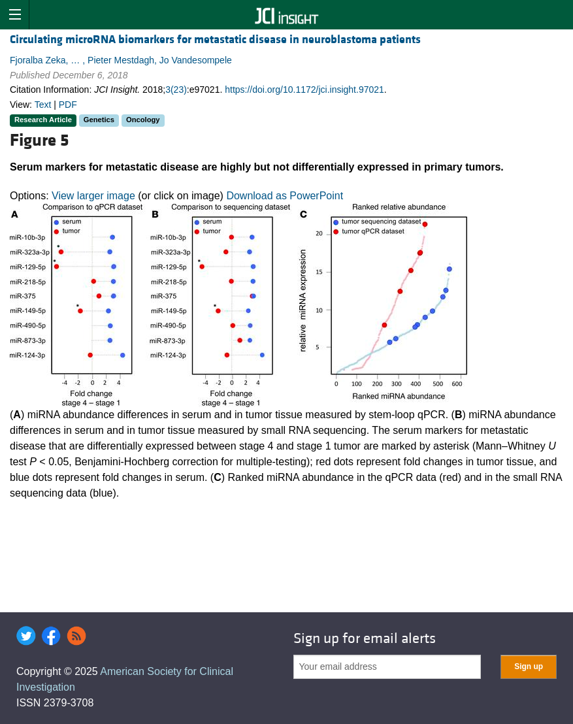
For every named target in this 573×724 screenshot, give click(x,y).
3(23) (176, 89)
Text (43, 104)
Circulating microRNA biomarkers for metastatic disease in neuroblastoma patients (215, 39)
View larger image (93, 195)
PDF (68, 104)
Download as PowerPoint (284, 195)
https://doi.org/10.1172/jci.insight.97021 (304, 89)
